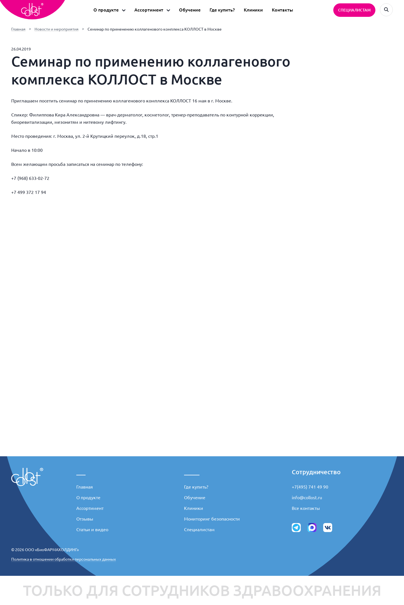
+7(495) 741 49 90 (310, 486)
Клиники (253, 9)
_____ (191, 471)
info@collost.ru (307, 497)
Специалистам (199, 529)
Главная (18, 29)
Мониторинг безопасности (212, 518)
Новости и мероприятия (57, 29)
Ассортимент (90, 508)
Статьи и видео (92, 529)
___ (81, 471)
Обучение (190, 9)
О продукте (88, 497)
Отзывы (84, 518)
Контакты (282, 9)
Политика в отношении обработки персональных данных (63, 559)
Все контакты (306, 508)
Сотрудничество (316, 471)
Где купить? (222, 9)
